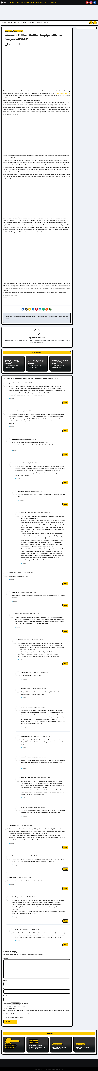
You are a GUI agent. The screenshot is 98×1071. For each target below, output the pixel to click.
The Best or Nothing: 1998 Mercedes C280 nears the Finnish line (36, 361)
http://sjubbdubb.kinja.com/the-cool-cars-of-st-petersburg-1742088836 (39, 656)
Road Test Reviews (11, 1045)
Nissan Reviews (80, 1044)
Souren (11, 572)
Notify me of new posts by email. (14, 1017)
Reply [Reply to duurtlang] (65, 920)
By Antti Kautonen (11, 44)
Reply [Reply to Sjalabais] (65, 402)
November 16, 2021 (56, 367)
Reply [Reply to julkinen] (65, 454)
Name (5, 980)
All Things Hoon (33, 1040)
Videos (46, 22)
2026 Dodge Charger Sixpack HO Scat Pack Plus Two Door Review (37, 1046)
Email (5, 988)
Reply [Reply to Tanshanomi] (65, 868)
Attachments (7, 1003)
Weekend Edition (18, 31)
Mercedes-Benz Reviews (12, 1040)
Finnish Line (8, 31)
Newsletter (31, 22)
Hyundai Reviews (57, 1044)
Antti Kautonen (38, 337)
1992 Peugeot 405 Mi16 (63, 93)
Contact (23, 22)
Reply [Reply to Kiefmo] (65, 847)
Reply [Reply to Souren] (65, 583)
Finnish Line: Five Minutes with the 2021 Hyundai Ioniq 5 (60, 361)
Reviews (8, 1043)
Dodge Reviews (33, 1042)
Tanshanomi (15, 855)
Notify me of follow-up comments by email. (17, 1013)
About (10, 22)
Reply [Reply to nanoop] (65, 430)
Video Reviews (9, 1047)
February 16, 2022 (9, 367)
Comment (6, 958)
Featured (8, 1038)
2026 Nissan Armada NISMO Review (82, 1047)
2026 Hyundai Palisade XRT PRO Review (59, 1047)
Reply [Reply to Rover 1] (65, 888)
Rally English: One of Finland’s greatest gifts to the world (13, 361)
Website (5, 995)
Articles (16, 22)
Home (4, 22)
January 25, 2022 (33, 367)
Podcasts (39, 22)
